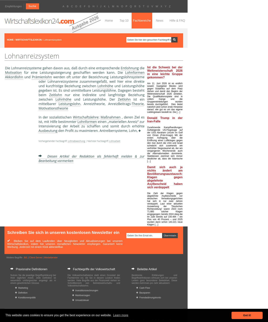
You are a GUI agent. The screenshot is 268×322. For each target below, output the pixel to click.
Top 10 (123, 20)
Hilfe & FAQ (177, 20)
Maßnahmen (111, 117)
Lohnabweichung (76, 141)
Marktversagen (81, 295)
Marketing (21, 288)
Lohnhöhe (105, 86)
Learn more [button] (120, 315)
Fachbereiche (142, 20)
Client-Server (35, 257)
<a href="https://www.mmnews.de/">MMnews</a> (20, 141)
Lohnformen (134, 72)
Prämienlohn (42, 77)
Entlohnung (130, 68)
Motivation (13, 72)
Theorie (138, 103)
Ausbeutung (48, 130)
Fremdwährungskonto (148, 297)
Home (109, 20)
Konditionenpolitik (25, 297)
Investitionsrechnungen (85, 290)
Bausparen (143, 292)
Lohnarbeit (114, 141)
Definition (21, 292)
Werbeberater (51, 257)
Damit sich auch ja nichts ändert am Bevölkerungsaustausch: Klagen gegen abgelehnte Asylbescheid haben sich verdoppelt (165, 177)
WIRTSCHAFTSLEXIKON (28, 40)
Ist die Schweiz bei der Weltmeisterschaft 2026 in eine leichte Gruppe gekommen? (165, 72)
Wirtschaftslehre (85, 117)
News (159, 20)
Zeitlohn (55, 95)
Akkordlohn (14, 77)
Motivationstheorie (53, 108)
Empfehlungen (13, 6)
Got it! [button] (247, 315)
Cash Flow (143, 288)
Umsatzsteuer (80, 300)
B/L (26, 257)
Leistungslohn (69, 103)
